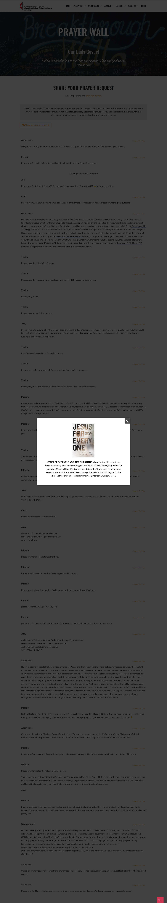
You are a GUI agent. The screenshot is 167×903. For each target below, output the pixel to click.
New (160, 900)
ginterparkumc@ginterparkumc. (90, 475)
